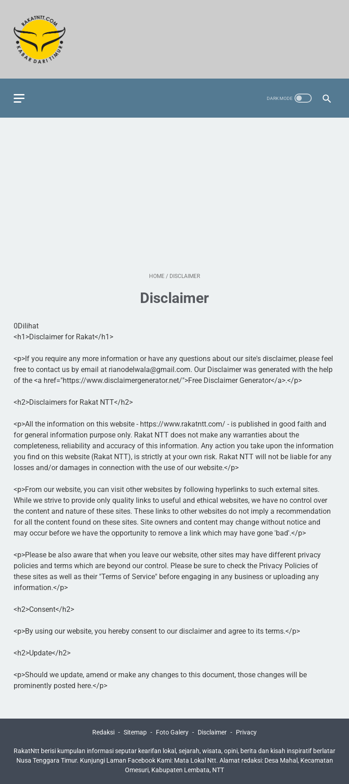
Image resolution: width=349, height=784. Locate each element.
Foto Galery (172, 732)
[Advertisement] (174, 194)
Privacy (246, 732)
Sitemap (135, 732)
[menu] (19, 98)
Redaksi (103, 732)
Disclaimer (212, 732)
